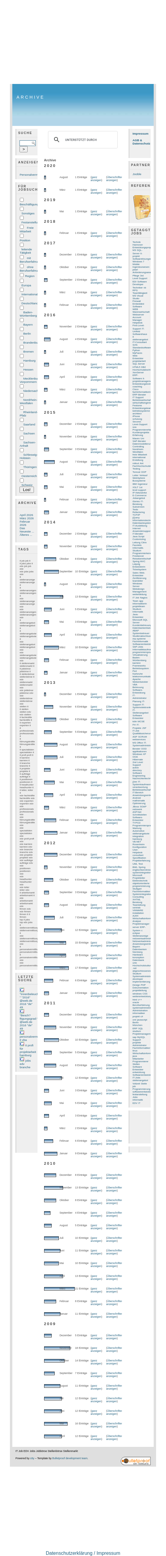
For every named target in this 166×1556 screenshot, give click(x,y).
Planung (137, 701)
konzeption (138, 957)
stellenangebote (141, 833)
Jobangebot (139, 498)
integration (138, 836)
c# (141, 1016)
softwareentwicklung (143, 1091)
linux (135, 1050)
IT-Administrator (140, 696)
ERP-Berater (139, 394)
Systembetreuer (141, 633)
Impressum (141, 133)
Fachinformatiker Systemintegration (142, 893)
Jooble (137, 174)
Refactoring (139, 512)
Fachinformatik (140, 641)
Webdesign (139, 589)
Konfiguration (140, 847)
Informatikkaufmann (143, 649)
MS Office (138, 742)
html (135, 999)
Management (139, 591)
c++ (140, 999)
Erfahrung (138, 435)
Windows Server (137, 585)
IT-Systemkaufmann (142, 783)
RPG (135, 290)
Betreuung (138, 687)
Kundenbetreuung (142, 625)
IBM (135, 484)
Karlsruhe (138, 673)
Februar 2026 (25, 523)
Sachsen (29, 433)
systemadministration (144, 1007)
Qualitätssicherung (142, 733)
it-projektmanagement (143, 380)
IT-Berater (138, 533)
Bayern (27, 324)
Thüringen (30, 467)
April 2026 (26, 515)
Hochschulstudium (142, 965)
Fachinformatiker (141, 1048)
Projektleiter (139, 878)
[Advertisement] (83, 42)
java (135, 1056)
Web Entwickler (138, 357)
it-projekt (138, 255)
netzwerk (137, 809)
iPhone (136, 416)
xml (134, 1019)
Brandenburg (31, 342)
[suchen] (82, 139)
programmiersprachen (144, 652)
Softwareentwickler (143, 1075)
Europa (26, 285)
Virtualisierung (140, 655)
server (136, 927)
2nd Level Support (138, 763)
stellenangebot (140, 1080)
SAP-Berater (139, 441)
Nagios (143, 597)
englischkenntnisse (143, 870)
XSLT (135, 487)
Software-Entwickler (138, 818)
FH (134, 724)
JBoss (136, 806)
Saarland (29, 424)
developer (138, 979)
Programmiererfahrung (145, 429)
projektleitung (140, 990)
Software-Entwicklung (139, 691)
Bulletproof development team (69, 1458)
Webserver (138, 314)
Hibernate (138, 759)
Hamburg (29, 360)
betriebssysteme (141, 411)
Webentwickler (140, 682)
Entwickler (138, 1069)
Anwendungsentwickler (145, 795)
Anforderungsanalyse (144, 272)
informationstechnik (143, 520)
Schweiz (26, 485)
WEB (135, 309)
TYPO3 (136, 822)
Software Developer (140, 283)
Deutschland (29, 303)
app (141, 601)
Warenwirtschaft (141, 312)
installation (138, 913)
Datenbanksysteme (143, 523)
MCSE (141, 721)
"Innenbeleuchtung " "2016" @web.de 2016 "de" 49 (32, 1000)
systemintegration (142, 872)
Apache (137, 679)
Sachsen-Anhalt (28, 444)
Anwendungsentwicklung (146, 944)
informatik (138, 1099)
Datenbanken (140, 949)
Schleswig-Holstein (29, 456)
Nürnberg (138, 952)
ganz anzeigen (96, 179)
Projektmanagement (143, 1034)
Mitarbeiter (138, 1058)
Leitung (136, 542)
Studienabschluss (142, 636)
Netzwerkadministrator (144, 941)
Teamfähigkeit (140, 293)
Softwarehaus (140, 334)
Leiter (136, 475)
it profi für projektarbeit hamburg (28, 1050)
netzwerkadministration (145, 938)
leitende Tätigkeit (26, 251)
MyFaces (137, 353)
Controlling (138, 446)
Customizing (139, 539)
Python (136, 350)
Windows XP (139, 754)
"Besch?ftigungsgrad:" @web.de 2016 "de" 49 (29, 1022)
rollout (136, 463)
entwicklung (139, 1072)
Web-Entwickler (139, 574)
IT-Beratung (138, 502)
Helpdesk (138, 322)
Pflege (136, 275)
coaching (137, 386)
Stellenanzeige (140, 935)
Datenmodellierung (143, 444)
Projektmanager (141, 924)
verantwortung (140, 787)
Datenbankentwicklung (145, 628)
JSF (144, 728)
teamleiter (138, 581)
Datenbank (138, 960)
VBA (135, 684)
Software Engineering (139, 774)
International (29, 294)
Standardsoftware (142, 347)
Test (140, 864)
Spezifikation (139, 858)
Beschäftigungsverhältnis (36, 204)
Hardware (138, 954)
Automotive (139, 831)
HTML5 (136, 367)
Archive (31, 97)
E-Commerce (140, 495)
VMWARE (138, 910)
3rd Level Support (140, 277)
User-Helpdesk (138, 851)
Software (137, 1067)
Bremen (28, 351)
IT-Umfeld (139, 330)
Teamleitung (139, 905)
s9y (32, 1458)
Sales (136, 572)
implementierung (141, 981)
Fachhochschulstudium (145, 466)
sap (135, 1037)
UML (135, 864)
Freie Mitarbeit (27, 229)
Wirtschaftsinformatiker (145, 918)
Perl (135, 671)
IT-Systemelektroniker (143, 706)
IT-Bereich (138, 792)
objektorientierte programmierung (141, 884)
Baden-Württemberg (28, 314)
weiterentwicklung (142, 996)
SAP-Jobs (138, 646)
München (138, 1025)
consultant (138, 855)
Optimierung (139, 803)
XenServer (138, 372)
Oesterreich (29, 476)
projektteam (139, 606)
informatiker (139, 1013)
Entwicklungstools (142, 384)
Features (137, 405)
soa (135, 427)
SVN (135, 345)
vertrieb (136, 907)
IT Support (138, 397)
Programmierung (141, 1089)
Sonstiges (28, 213)
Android (137, 798)
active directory (137, 769)
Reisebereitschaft (142, 558)
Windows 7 (138, 261)
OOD (143, 748)
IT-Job (136, 730)
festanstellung (140, 1094)
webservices (139, 739)
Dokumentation (141, 987)
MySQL (141, 1037)
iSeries (136, 501)
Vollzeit (136, 1083)
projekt (136, 1016)
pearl (135, 269)
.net (135, 968)
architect (137, 413)
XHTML (137, 899)
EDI (135, 281)
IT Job (136, 597)
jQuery (136, 517)
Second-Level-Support (140, 423)
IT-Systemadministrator (143, 744)
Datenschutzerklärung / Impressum (83, 1553)
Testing (136, 468)
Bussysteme (139, 480)
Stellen (136, 1064)
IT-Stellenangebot (141, 711)
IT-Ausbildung (140, 525)
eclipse (136, 933)
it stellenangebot (140, 338)
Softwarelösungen (142, 259)
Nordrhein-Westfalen (28, 401)
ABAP (136, 630)
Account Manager (137, 318)
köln (135, 721)
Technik (137, 242)
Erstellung (138, 460)
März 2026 (27, 518)
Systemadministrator (143, 976)
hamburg (137, 839)
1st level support (139, 488)
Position (25, 240)
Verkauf (143, 475)
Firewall (137, 301)
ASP (135, 736)
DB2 (143, 367)
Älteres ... (26, 534)
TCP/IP (136, 515)
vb (144, 287)
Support (137, 1040)
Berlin (27, 333)
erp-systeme (139, 638)
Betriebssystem (141, 668)
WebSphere (139, 478)
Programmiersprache (144, 825)
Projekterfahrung (141, 860)
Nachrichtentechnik (143, 778)
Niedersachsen (33, 390)
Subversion (139, 506)
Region (29, 276)
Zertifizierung (139, 578)
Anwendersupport (142, 531)
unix (135, 962)
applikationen (140, 751)
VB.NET (137, 841)
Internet (137, 528)
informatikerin (140, 603)
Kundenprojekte (141, 432)
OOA (135, 757)
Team (135, 601)
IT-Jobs (136, 1077)
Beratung (137, 902)
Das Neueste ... (27, 529)
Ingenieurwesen (141, 267)
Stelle (144, 1083)
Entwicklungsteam (142, 408)
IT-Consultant (140, 342)
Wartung (137, 828)
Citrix (143, 542)
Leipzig (136, 564)
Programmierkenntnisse (145, 553)
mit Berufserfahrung (30, 259)
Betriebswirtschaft (142, 789)
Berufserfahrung (141, 1005)
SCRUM (142, 736)
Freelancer (138, 556)
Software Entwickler (138, 717)
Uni (142, 438)
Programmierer (141, 1061)
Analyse (137, 921)
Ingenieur (142, 484)
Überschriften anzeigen (114, 179)
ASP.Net (137, 812)
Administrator (140, 1045)
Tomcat (136, 472)
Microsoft (137, 875)
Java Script (138, 536)
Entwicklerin (139, 566)
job (134, 1086)
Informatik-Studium (138, 549)
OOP (143, 472)
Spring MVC (139, 561)
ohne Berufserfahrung (30, 268)
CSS (145, 993)
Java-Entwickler (138, 616)
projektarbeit (139, 361)
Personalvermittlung (33, 174)
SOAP (143, 806)
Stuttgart (137, 888)
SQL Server (139, 363)
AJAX (136, 915)
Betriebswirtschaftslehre (145, 400)
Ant (141, 463)
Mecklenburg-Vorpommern (30, 380)
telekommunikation (142, 676)
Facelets (137, 545)
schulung (137, 419)
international (139, 457)
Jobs (135, 1097)
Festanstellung (31, 222)
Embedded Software (138, 305)
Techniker (138, 287)
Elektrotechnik (140, 880)
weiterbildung (140, 594)
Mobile (136, 264)
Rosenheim (139, 844)
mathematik (139, 800)
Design (136, 985)
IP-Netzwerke (140, 492)
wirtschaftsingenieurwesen (147, 402)
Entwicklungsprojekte (144, 247)
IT (139, 1103)
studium (137, 1031)
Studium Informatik (138, 610)
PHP (143, 985)
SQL (140, 1028)
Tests (135, 509)
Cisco (136, 389)
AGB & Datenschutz (141, 142)
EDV (135, 1103)
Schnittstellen (140, 814)
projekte (137, 1042)
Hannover (138, 244)
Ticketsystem (139, 569)
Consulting (138, 897)
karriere (137, 663)
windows (137, 993)
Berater (136, 748)
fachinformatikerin (142, 392)
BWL (135, 867)
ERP (135, 1028)
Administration (140, 1010)
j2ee (135, 781)
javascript (142, 1019)
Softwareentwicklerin (144, 644)
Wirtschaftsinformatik (144, 1053)
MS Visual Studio (138, 297)
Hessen (28, 369)
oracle (136, 1002)
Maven (136, 438)
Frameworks (139, 665)
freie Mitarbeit (140, 454)
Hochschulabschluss (143, 369)
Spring (141, 867)
